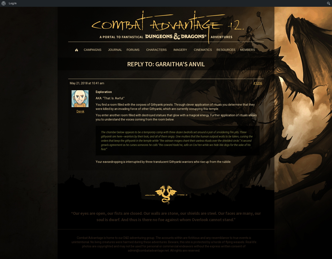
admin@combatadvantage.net (148, 250)
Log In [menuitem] (13, 3)
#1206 (257, 83)
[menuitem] (3, 3)
